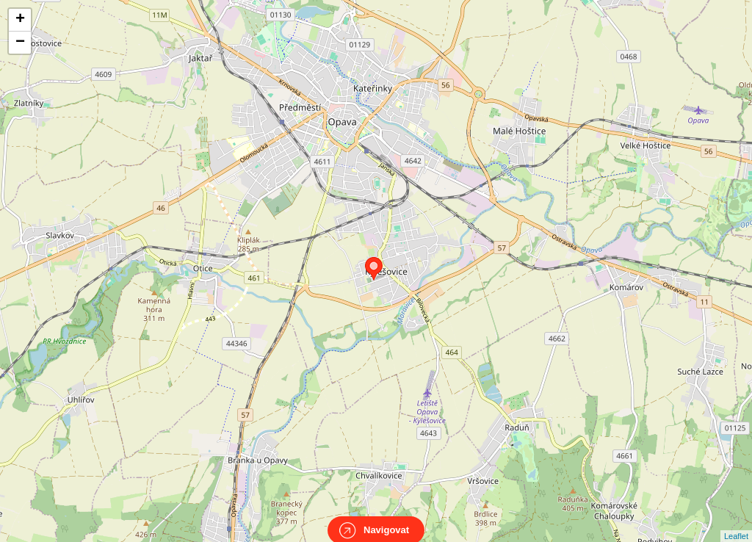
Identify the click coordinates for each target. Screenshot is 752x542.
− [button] (20, 43)
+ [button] (20, 20)
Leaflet (736, 522)
